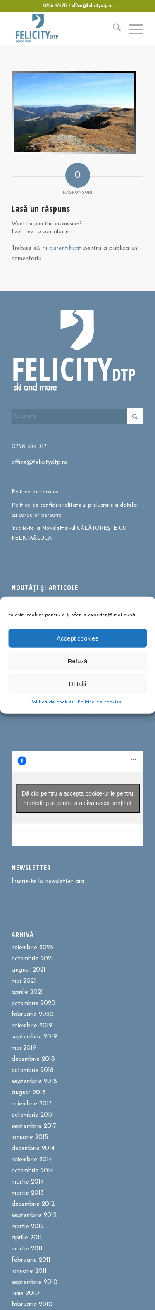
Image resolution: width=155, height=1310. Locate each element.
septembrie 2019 (34, 1037)
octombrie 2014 (32, 1171)
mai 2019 (24, 1048)
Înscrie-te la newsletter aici (48, 882)
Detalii (77, 683)
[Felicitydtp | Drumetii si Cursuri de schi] (64, 28)
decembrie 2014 (33, 1149)
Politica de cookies (52, 702)
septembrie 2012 (34, 1215)
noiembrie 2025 (32, 948)
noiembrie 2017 (32, 1104)
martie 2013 (28, 1193)
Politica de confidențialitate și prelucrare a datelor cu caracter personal (75, 510)
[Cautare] (113, 28)
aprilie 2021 (27, 992)
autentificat (65, 248)
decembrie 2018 (33, 1059)
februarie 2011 (31, 1260)
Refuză (78, 660)
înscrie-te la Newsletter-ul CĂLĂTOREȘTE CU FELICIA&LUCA (69, 533)
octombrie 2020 (33, 1003)
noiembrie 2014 (32, 1160)
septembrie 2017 (34, 1126)
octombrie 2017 (32, 1115)
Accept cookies (77, 637)
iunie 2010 (25, 1294)
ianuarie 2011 (29, 1271)
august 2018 (29, 1093)
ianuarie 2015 (30, 1137)
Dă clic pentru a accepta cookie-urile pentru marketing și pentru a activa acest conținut (77, 798)
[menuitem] (113, 28)
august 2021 (28, 970)
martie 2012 (28, 1227)
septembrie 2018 (34, 1082)
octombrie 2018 (33, 1070)
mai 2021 (24, 981)
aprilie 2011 (27, 1238)
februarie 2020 (33, 1015)
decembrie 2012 (33, 1204)
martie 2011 (27, 1249)
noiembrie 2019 (32, 1026)
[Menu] (132, 28)
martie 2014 (28, 1182)
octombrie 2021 (32, 959)
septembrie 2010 (34, 1282)
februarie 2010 (32, 1305)
